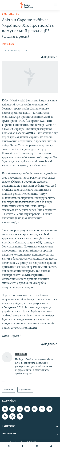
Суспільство (10, 14)
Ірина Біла (8, 44)
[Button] (49, 57)
